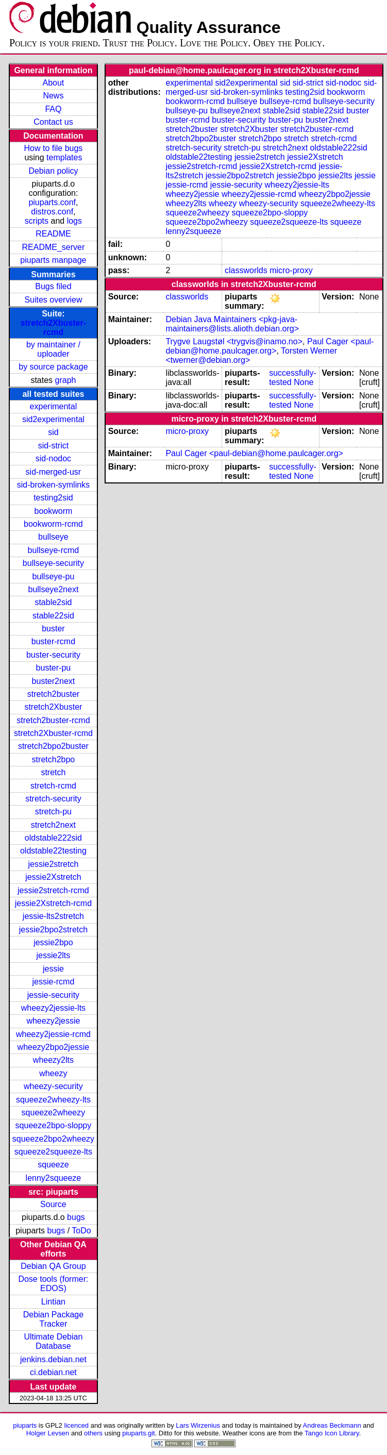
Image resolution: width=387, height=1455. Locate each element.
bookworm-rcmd (53, 524)
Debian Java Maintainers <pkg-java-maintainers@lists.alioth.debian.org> (232, 324)
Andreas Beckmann (332, 1425)
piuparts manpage (53, 260)
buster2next (53, 681)
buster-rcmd (53, 641)
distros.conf (52, 211)
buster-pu (53, 667)
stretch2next (53, 825)
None (303, 382)
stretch (53, 772)
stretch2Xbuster (53, 707)
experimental (53, 406)
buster (53, 628)
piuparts (25, 1425)
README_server (53, 247)
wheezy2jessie (53, 1020)
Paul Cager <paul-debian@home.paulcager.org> (269, 346)
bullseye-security (53, 563)
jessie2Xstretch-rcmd (53, 903)
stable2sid (53, 602)
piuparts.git (138, 1433)
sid (53, 432)
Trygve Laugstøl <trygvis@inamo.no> (233, 341)
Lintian (53, 1301)
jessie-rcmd (53, 981)
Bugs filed (53, 286)
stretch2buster (53, 694)
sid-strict (53, 445)
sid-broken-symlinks (53, 484)
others (93, 1433)
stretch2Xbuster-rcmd (53, 328)
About (53, 82)
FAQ (53, 109)
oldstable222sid (53, 837)
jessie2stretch (53, 864)
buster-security (53, 654)
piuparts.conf (52, 202)
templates (64, 157)
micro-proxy (291, 270)
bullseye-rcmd (53, 550)
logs (74, 220)
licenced (76, 1425)
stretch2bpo (53, 759)
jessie (53, 968)
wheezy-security (53, 1086)
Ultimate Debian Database (53, 1341)
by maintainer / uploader (53, 349)
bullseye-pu (53, 576)
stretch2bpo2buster (53, 746)
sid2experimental (53, 419)
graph (65, 380)
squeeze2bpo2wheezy (53, 1138)
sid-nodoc (53, 458)
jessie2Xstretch (53, 877)
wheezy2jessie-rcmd (53, 1034)
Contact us (53, 122)
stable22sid (53, 615)
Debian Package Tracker (53, 1319)
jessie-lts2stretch (53, 916)
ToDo (81, 1230)
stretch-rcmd (53, 785)
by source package (53, 366)
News (53, 95)
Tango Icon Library (332, 1433)
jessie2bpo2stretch (53, 929)
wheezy (53, 1073)
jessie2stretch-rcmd (53, 890)
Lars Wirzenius (198, 1425)
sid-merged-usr (53, 471)
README (53, 233)
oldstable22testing (53, 850)
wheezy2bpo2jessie (54, 1047)
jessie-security (53, 995)
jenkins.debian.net (53, 1359)
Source (53, 1204)
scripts (36, 220)
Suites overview (53, 299)
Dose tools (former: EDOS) (53, 1284)
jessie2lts (54, 955)
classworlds (246, 270)
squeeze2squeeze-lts (53, 1151)
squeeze (53, 1164)
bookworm (54, 511)
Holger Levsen (48, 1433)
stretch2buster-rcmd (53, 720)
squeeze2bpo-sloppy (53, 1125)
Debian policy (53, 170)
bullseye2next (53, 589)
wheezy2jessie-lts (53, 1008)
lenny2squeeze (53, 1178)
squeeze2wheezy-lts (53, 1099)
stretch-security (53, 798)
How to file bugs (53, 148)
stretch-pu (53, 811)
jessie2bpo (53, 942)
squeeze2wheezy (54, 1112)
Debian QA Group (53, 1266)
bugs (76, 1217)
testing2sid (53, 497)
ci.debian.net (53, 1372)
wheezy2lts (53, 1060)
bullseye (53, 536)
